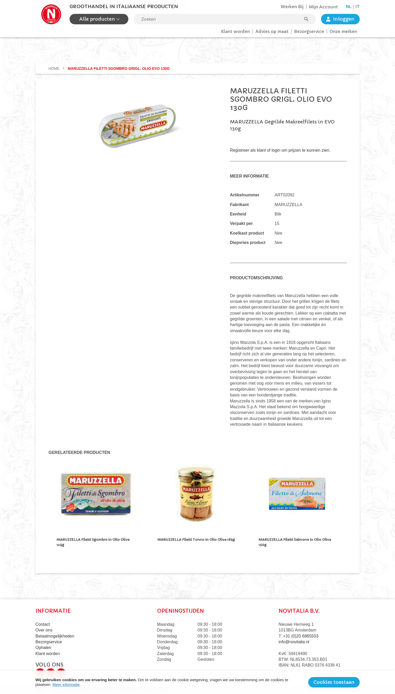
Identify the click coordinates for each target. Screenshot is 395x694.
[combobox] (225, 19)
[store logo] (51, 14)
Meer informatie (66, 684)
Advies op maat (272, 31)
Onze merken (343, 31)
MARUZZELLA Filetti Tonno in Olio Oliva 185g (196, 539)
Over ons (44, 629)
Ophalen (43, 647)
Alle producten (97, 19)
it (357, 6)
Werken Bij (292, 6)
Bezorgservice (309, 31)
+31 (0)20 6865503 (300, 635)
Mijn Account (323, 6)
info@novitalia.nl (294, 641)
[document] (197, 682)
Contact (43, 623)
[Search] (309, 19)
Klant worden (235, 31)
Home (55, 68)
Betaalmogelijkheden (55, 635)
